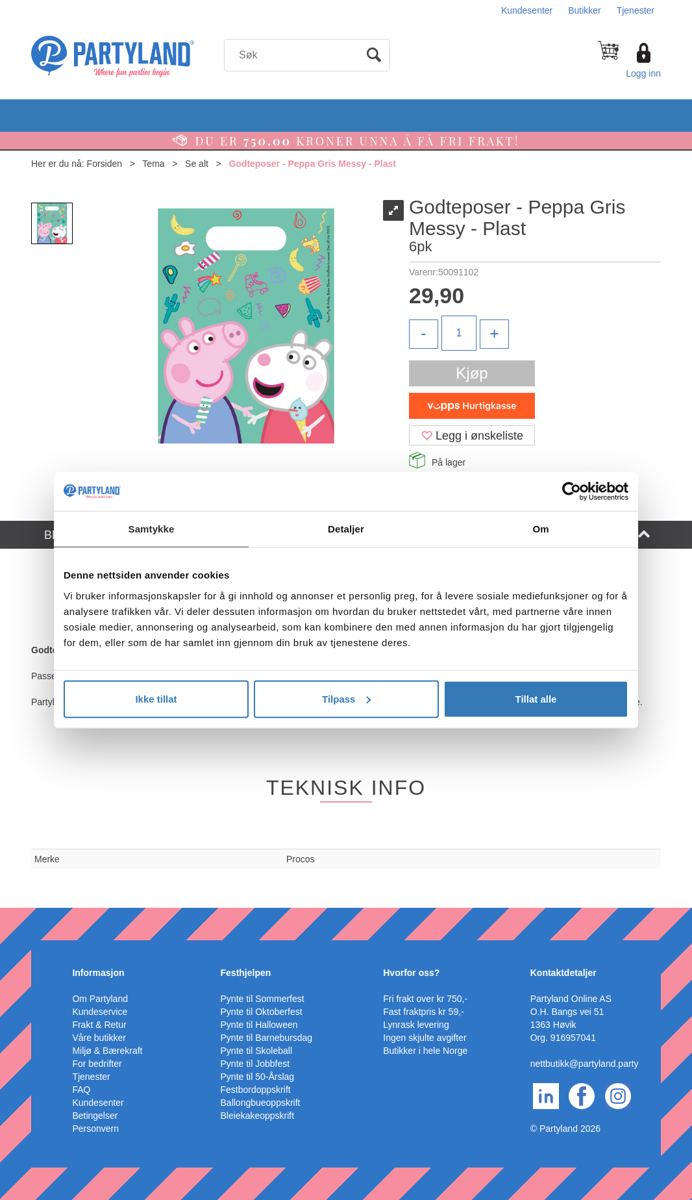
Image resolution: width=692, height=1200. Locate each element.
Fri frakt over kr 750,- (425, 999)
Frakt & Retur (99, 1024)
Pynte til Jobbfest (255, 1063)
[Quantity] (458, 333)
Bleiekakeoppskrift (258, 1115)
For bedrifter (96, 1063)
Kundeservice (99, 1011)
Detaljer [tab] (346, 528)
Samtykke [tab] (152, 528)
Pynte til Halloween (259, 1024)
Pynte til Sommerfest (262, 999)
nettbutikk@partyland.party (584, 1063)
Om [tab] (540, 528)
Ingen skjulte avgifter (424, 1037)
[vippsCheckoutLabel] (472, 406)
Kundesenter (526, 10)
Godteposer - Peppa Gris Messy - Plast (312, 163)
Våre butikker (98, 1037)
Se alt (196, 163)
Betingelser (94, 1115)
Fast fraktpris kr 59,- (423, 1011)
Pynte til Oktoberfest (262, 1011)
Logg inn (643, 73)
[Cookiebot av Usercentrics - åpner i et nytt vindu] (571, 491)
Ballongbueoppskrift (261, 1102)
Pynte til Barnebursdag (267, 1037)
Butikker (584, 10)
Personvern (95, 1128)
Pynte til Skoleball (257, 1050)
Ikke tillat (156, 698)
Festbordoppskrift (256, 1089)
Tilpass (346, 698)
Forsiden (104, 163)
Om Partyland (100, 999)
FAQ (81, 1089)
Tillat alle (536, 698)
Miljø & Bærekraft (107, 1050)
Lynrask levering (416, 1024)
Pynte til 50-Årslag (258, 1076)
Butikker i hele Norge (425, 1050)
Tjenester (635, 10)
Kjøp (472, 373)
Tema (153, 163)
